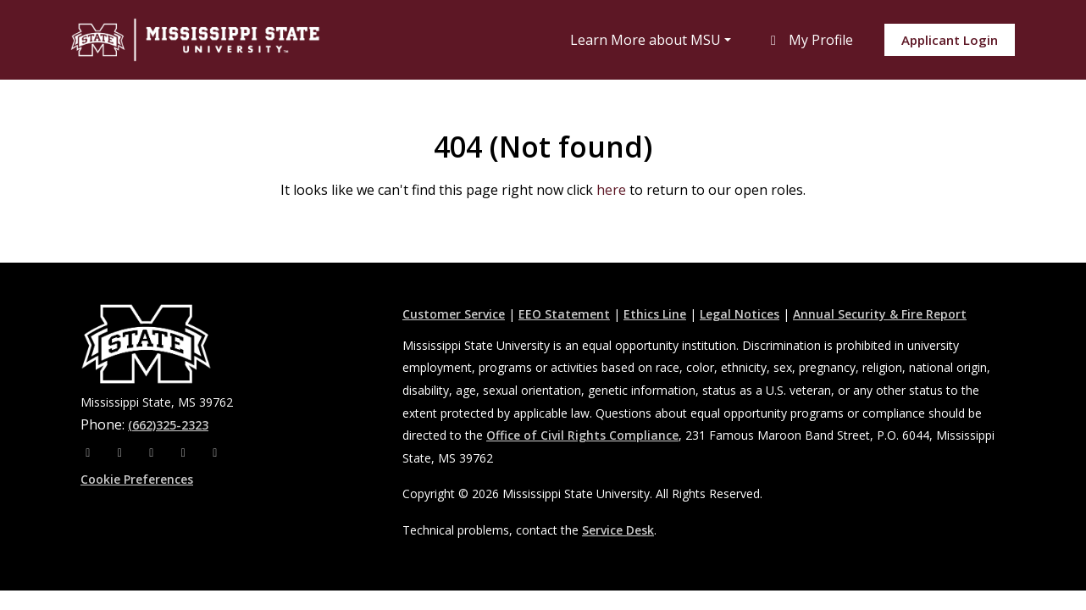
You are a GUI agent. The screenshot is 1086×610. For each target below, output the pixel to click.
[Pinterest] (215, 452)
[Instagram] (122, 452)
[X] (153, 452)
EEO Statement (564, 314)
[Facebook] (89, 452)
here (611, 189)
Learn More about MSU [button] (645, 39)
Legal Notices (739, 314)
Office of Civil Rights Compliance (582, 435)
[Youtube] (185, 452)
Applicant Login (949, 39)
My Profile (809, 39)
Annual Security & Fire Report (880, 314)
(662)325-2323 (168, 425)
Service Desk (618, 530)
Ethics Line (654, 314)
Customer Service (453, 314)
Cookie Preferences (136, 479)
